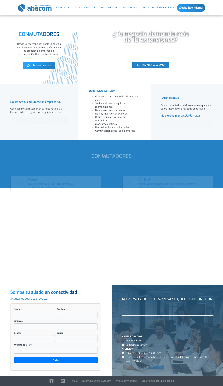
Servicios (63, 8)
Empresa (56, 325)
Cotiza (145, 8)
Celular (34, 337)
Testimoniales (130, 8)
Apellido (77, 313)
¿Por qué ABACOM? (84, 8)
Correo (77, 337)
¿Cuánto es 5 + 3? (56, 349)
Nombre (34, 313)
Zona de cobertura (109, 8)
